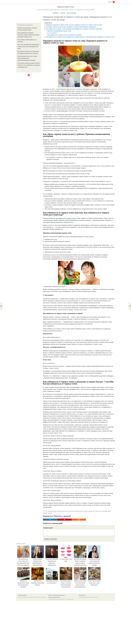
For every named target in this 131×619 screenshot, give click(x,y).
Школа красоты (65, 7)
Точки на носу (98, 511)
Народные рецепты (79, 511)
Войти (110, 1)
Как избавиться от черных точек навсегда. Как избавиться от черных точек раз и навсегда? (74, 29)
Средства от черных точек (62, 511)
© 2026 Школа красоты (22, 595)
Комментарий (48, 528)
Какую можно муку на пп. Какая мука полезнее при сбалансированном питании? (27, 58)
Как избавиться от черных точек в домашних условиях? (64, 35)
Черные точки (104, 511)
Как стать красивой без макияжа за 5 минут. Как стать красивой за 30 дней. (28, 46)
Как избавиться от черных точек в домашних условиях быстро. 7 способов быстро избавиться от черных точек (80, 37)
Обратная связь (82, 595)
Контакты (50, 595)
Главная (55, 13)
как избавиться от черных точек (65, 218)
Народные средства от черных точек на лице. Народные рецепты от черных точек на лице (74, 25)
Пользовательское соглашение (59, 595)
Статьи (62, 13)
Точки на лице (72, 511)
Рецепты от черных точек (89, 511)
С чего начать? (52, 33)
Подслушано (71, 13)
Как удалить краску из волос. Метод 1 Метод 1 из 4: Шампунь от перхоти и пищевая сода (28, 65)
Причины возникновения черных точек (59, 31)
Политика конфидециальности (54, 597)
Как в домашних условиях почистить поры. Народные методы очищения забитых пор (28, 34)
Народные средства (52, 511)
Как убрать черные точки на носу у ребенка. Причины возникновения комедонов (71, 27)
